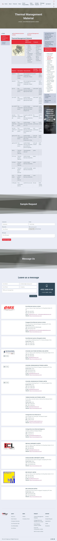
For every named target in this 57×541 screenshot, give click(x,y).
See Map (6, 355)
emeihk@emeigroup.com (33, 357)
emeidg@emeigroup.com (34, 373)
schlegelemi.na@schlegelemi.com (35, 421)
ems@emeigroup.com (32, 330)
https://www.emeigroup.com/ (36, 331)
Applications (48, 521)
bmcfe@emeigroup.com (34, 478)
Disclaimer (47, 525)
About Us (13, 516)
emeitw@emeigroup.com (34, 406)
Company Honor (26, 518)
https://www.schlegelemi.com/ (36, 422)
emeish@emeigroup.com (34, 389)
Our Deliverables (14, 525)
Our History (13, 528)
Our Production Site (15, 523)
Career (46, 523)
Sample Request (48, 518)
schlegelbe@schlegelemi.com (35, 435)
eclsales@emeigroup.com (34, 449)
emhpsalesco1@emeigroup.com (44, 330)
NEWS (24, 516)
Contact (47, 516)
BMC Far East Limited (38, 531)
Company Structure (15, 521)
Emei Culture (13, 518)
